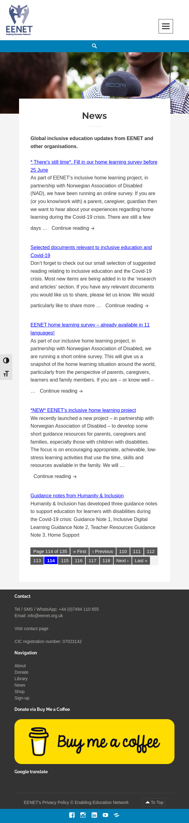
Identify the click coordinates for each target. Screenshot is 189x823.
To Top (157, 802)
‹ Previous (102, 551)
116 (78, 560)
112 (151, 551)
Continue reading (75, 227)
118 (106, 560)
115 (65, 560)
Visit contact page (31, 628)
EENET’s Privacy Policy (46, 802)
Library (21, 678)
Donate (21, 672)
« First (79, 551)
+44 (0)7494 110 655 (79, 609)
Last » (141, 560)
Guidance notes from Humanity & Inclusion (77, 495)
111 (137, 551)
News (19, 685)
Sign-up (21, 698)
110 (123, 551)
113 (37, 560)
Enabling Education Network (102, 802)
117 (92, 560)
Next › (122, 560)
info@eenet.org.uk (45, 615)
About (20, 665)
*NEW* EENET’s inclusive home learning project (83, 410)
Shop (19, 691)
